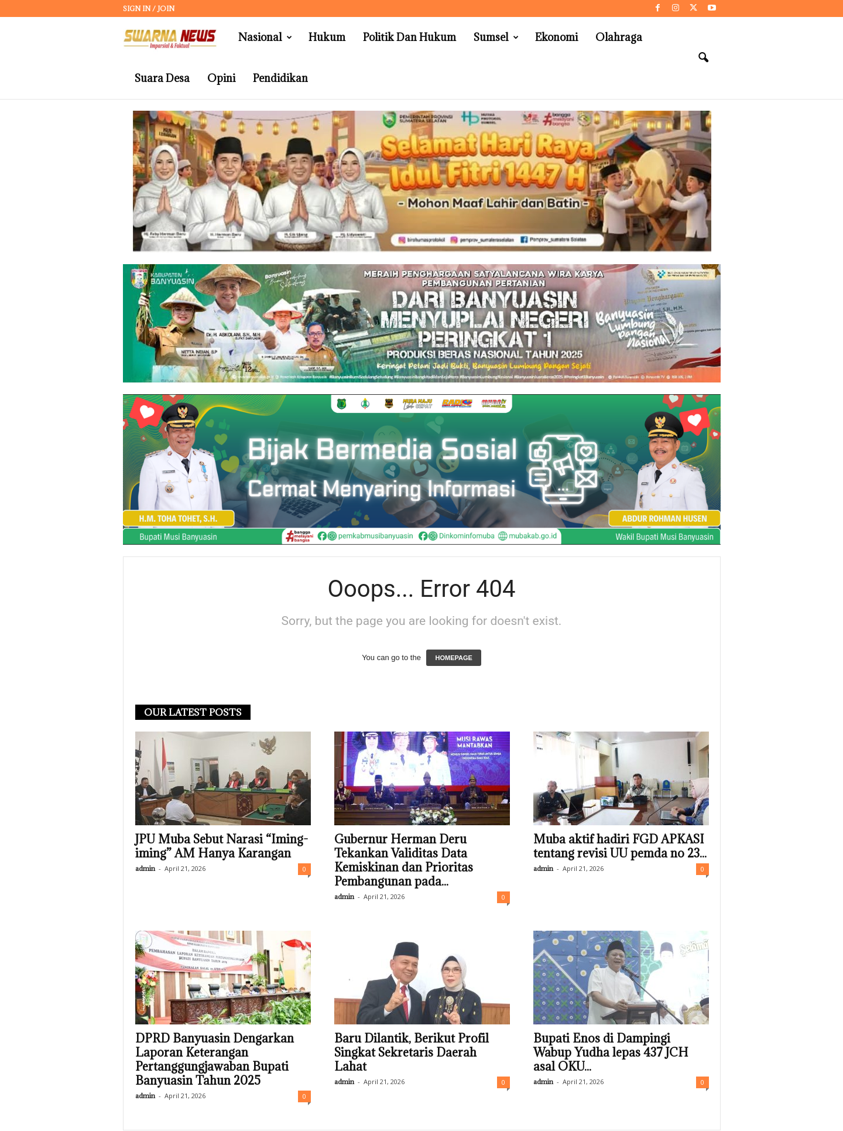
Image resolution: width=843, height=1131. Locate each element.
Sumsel (496, 37)
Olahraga (618, 37)
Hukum (327, 37)
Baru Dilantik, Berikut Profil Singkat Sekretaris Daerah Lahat (411, 1052)
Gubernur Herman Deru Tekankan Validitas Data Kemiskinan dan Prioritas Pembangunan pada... (403, 860)
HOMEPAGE (453, 657)
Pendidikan (280, 78)
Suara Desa (162, 78)
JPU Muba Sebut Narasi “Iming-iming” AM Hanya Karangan (221, 846)
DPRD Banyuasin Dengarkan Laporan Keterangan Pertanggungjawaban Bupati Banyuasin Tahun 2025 (214, 1059)
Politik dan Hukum (409, 37)
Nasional (265, 37)
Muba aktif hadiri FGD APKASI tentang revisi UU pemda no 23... (620, 846)
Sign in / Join (148, 8)
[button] (703, 58)
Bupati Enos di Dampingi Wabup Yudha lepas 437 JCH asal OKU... (610, 1052)
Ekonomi (556, 37)
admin (145, 868)
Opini (221, 78)
